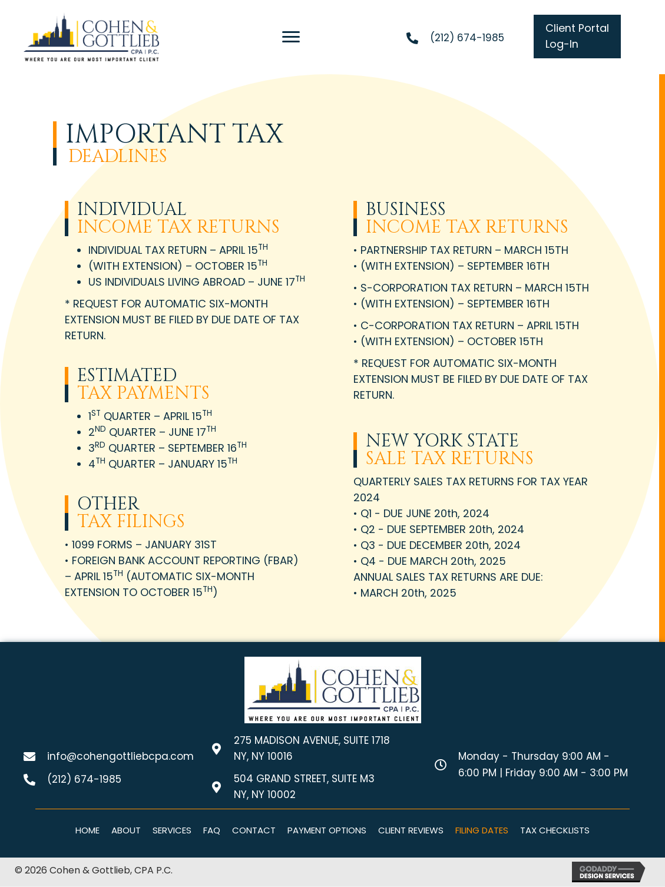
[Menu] (291, 37)
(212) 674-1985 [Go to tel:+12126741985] (467, 38)
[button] (577, 36)
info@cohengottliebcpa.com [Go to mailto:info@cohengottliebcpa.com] (120, 757)
